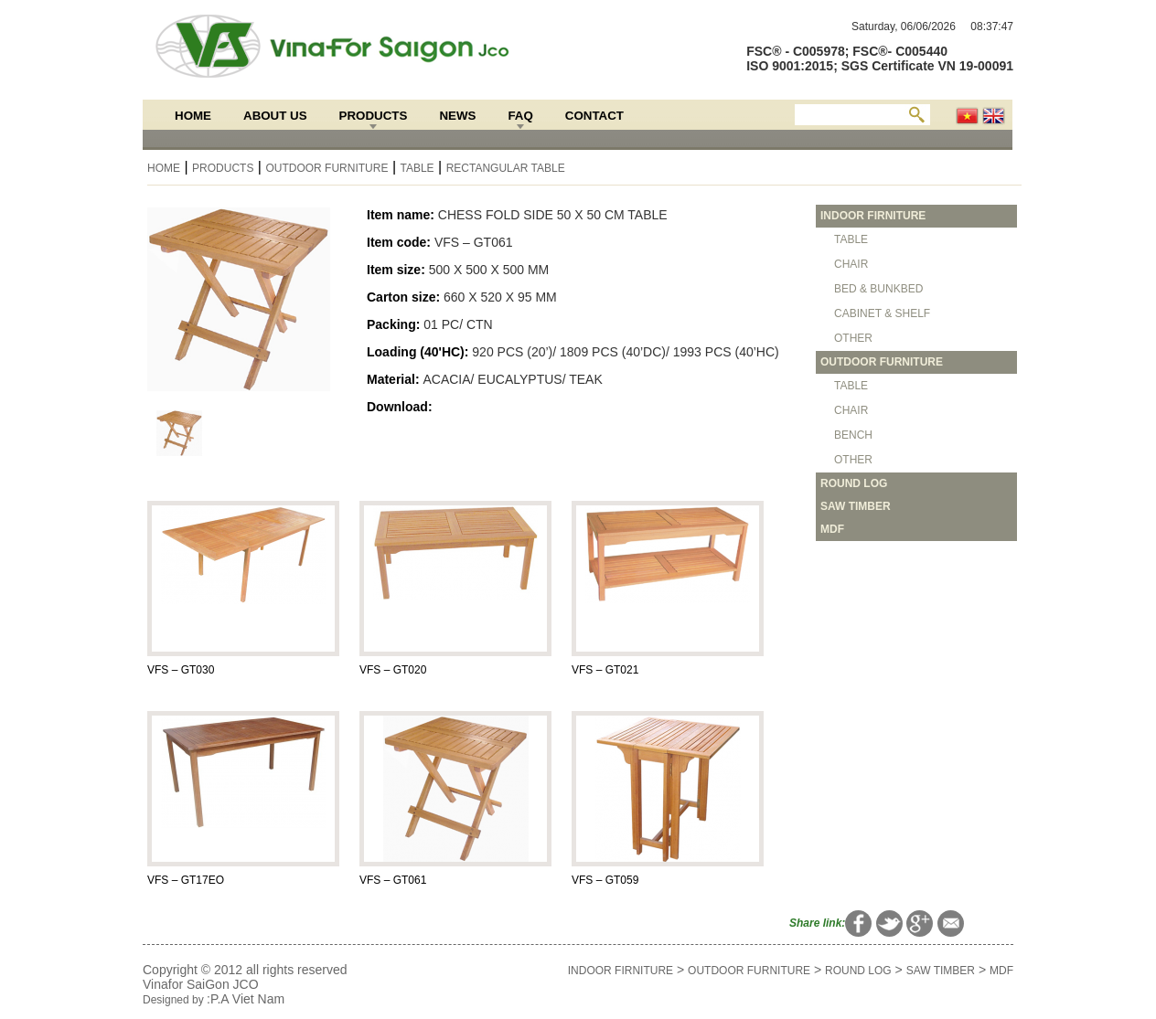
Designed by (175, 999)
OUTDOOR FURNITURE (326, 168)
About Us (275, 115)
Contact (594, 115)
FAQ (520, 115)
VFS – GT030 (180, 669)
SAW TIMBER (940, 970)
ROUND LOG (858, 970)
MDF (1001, 970)
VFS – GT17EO (185, 880)
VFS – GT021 (605, 669)
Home (193, 115)
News (457, 115)
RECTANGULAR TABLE (505, 168)
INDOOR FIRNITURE (620, 970)
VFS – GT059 (605, 880)
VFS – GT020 (392, 669)
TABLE (417, 168)
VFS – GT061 (392, 880)
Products (373, 115)
